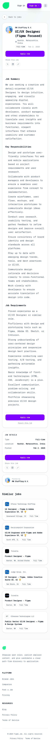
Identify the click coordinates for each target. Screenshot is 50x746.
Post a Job (7, 689)
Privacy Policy (9, 715)
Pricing (6, 695)
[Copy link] (18, 64)
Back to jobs (15, 17)
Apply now (25, 54)
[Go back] (4, 17)
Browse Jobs (8, 679)
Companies (7, 684)
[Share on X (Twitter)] (7, 64)
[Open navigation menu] (45, 5)
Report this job (25, 423)
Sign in (21, 5)
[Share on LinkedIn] (13, 64)
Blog (4, 709)
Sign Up (34, 5)
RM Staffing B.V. (23, 27)
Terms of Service (10, 720)
